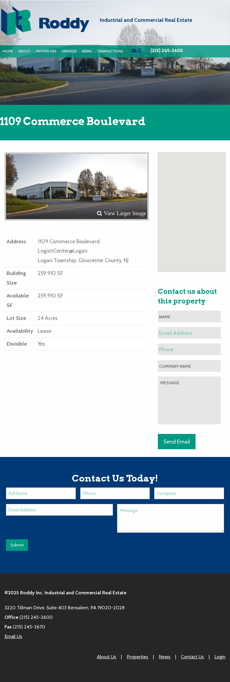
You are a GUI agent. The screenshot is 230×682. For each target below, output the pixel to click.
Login (220, 657)
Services (69, 51)
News (87, 51)
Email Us (13, 636)
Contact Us (192, 657)
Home (8, 51)
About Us (106, 657)
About (24, 51)
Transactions (110, 51)
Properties (46, 51)
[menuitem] (8, 51)
